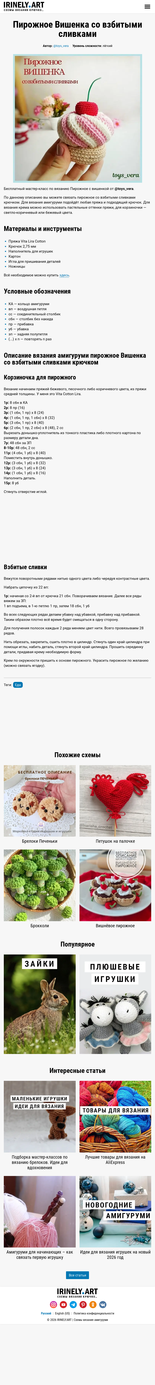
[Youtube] (63, 1365)
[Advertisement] (77, 249)
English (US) (62, 1374)
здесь (64, 336)
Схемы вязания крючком (24, 6)
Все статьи (77, 1336)
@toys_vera (61, 46)
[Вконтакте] (102, 1365)
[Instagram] (53, 1365)
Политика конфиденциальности (94, 1374)
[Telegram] (73, 1365)
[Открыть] (147, 6)
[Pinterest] (83, 1365)
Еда (18, 746)
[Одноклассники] (93, 1365)
